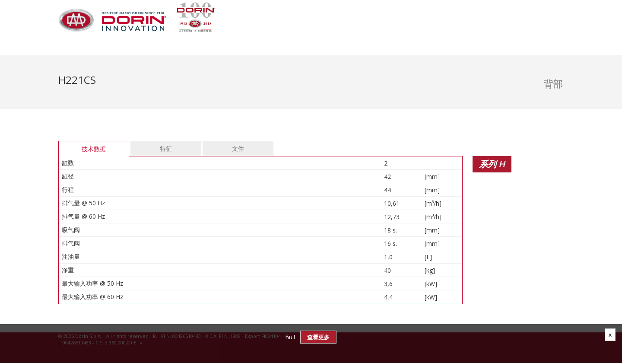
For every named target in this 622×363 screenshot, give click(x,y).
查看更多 (318, 337)
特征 (166, 148)
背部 (553, 83)
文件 (238, 148)
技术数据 (94, 149)
